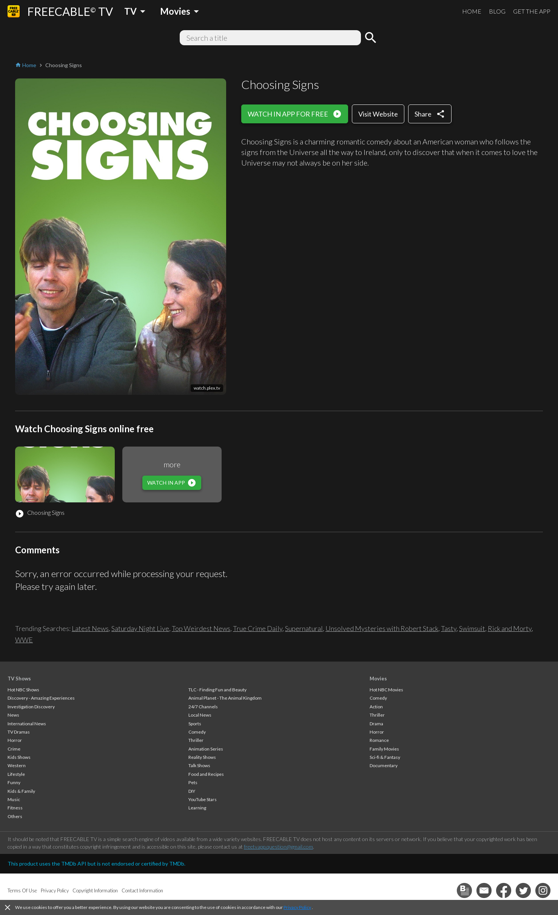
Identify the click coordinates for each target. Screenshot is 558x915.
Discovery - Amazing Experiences (41, 698)
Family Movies (384, 749)
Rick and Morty (510, 628)
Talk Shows (199, 765)
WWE (24, 640)
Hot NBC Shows (23, 689)
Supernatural (304, 628)
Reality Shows (202, 757)
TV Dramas (19, 732)
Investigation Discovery (31, 706)
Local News (199, 715)
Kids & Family (21, 791)
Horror (15, 740)
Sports (194, 723)
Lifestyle (16, 774)
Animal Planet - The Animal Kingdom (225, 698)
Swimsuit (472, 628)
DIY (191, 791)
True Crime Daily (257, 628)
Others (15, 816)
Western (17, 765)
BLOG (497, 11)
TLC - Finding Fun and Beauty (217, 689)
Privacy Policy (297, 907)
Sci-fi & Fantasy (385, 757)
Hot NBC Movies (386, 689)
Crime (14, 749)
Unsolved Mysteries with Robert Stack (381, 628)
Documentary (384, 765)
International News (27, 723)
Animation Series (205, 749)
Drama (376, 723)
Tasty (448, 628)
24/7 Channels (203, 706)
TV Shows (19, 679)
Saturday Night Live (140, 628)
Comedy (197, 732)
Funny (14, 782)
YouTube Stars (202, 799)
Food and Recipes (206, 774)
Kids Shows (19, 757)
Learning (197, 808)
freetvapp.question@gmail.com (278, 846)
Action (376, 706)
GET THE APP (531, 11)
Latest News (90, 628)
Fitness (15, 808)
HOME (471, 11)
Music (14, 799)
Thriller (195, 740)
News (13, 715)
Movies (378, 679)
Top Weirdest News (201, 628)
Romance (379, 740)
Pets (192, 782)
